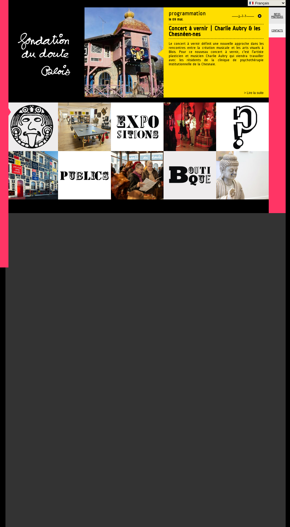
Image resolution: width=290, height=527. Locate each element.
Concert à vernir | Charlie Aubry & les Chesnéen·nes (214, 31)
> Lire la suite (254, 93)
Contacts (277, 30)
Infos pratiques (277, 15)
